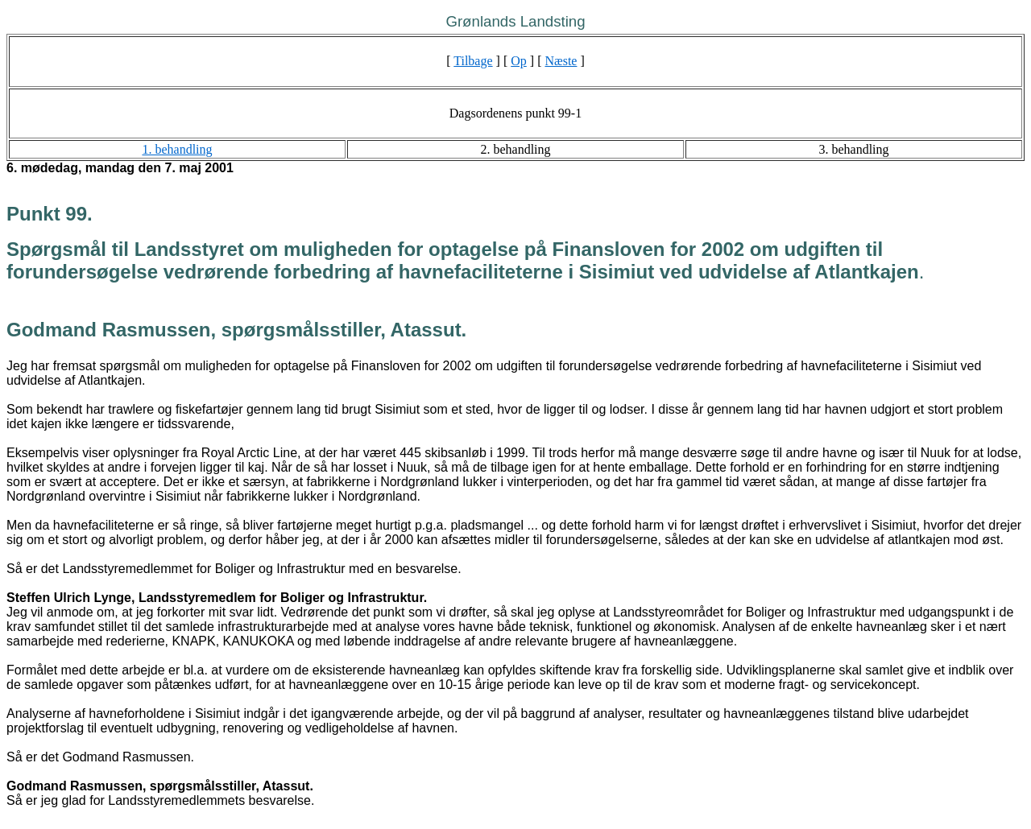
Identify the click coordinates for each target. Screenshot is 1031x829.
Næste (560, 61)
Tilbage (472, 61)
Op (519, 61)
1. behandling (177, 149)
